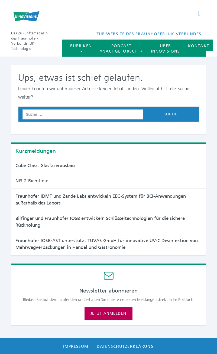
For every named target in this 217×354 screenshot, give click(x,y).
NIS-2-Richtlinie (31, 180)
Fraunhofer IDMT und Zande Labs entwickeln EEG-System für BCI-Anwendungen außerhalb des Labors (100, 199)
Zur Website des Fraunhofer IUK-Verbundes (149, 33)
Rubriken (81, 47)
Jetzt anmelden (108, 313)
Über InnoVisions (165, 48)
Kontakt (198, 45)
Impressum (76, 346)
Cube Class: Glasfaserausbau (45, 165)
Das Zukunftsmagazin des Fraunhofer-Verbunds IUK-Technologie (29, 41)
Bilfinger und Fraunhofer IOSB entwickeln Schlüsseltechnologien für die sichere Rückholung (100, 222)
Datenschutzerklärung (125, 346)
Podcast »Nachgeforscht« (121, 48)
